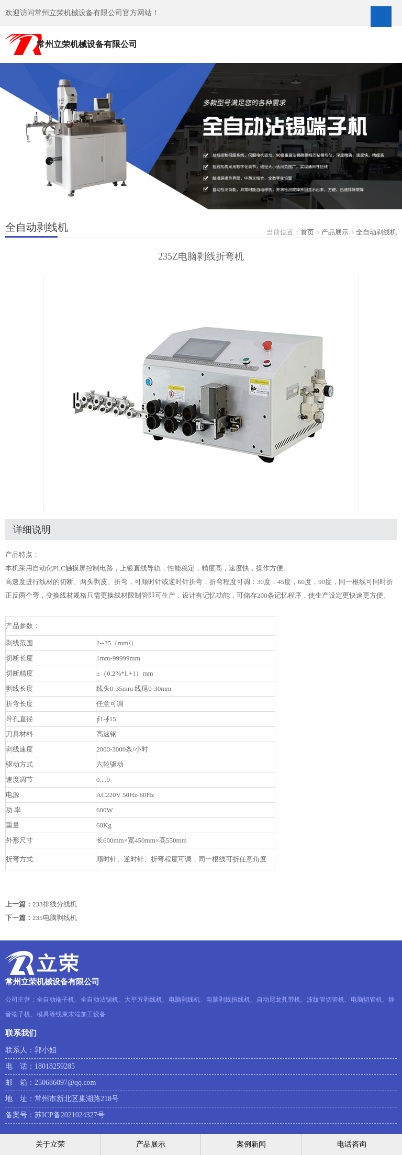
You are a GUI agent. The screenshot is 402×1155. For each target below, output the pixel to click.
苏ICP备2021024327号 (70, 1115)
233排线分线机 (54, 904)
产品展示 (335, 232)
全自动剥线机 (376, 232)
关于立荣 (50, 1144)
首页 (307, 232)
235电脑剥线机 (54, 918)
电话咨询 (351, 1144)
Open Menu (381, 16)
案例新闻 (251, 1144)
